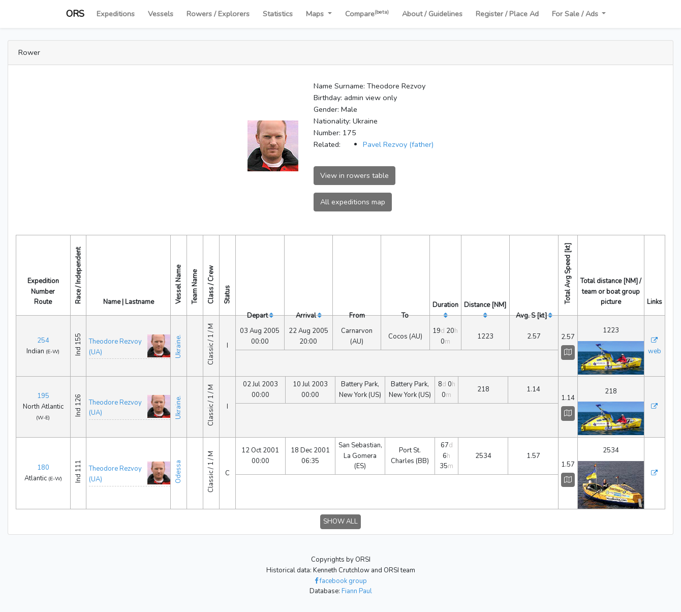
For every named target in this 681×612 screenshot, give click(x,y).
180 (43, 467)
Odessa (178, 471)
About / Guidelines (432, 14)
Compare (367, 13)
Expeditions (116, 14)
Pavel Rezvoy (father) (398, 144)
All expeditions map (352, 202)
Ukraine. (178, 344)
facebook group (341, 581)
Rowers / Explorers (218, 14)
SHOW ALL (340, 521)
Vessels (160, 14)
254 (43, 340)
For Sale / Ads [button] (576, 14)
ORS (75, 14)
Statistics (278, 14)
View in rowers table (354, 175)
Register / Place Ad (507, 14)
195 (43, 396)
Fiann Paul (357, 591)
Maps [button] (316, 14)
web (654, 351)
